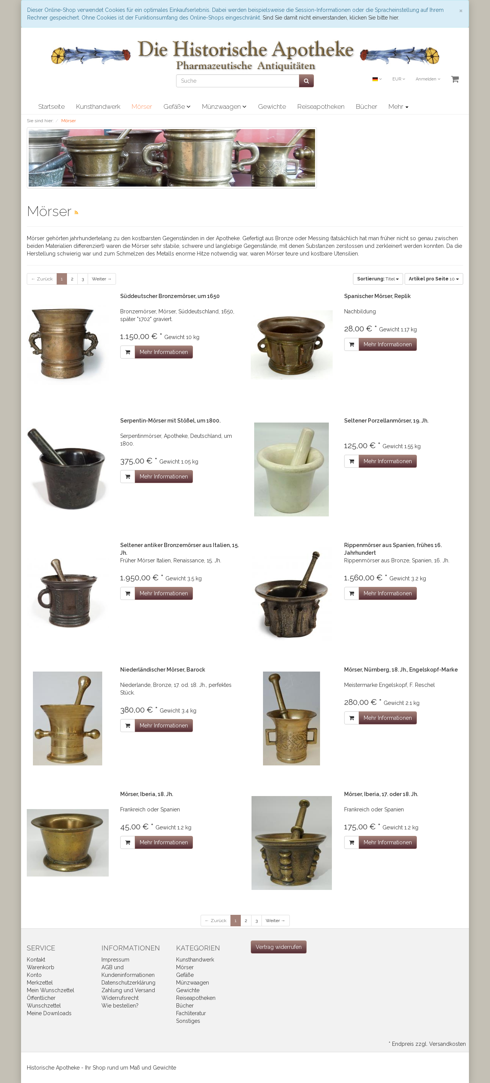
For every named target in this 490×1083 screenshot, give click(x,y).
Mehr (398, 106)
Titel (378, 279)
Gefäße (177, 106)
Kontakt (36, 960)
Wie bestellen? (120, 1006)
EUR (398, 79)
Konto (34, 975)
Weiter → (102, 279)
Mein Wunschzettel (50, 990)
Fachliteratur (191, 1013)
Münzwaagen (224, 106)
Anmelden (428, 79)
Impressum (115, 960)
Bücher (366, 106)
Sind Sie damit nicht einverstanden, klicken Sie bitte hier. (331, 18)
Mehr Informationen (164, 352)
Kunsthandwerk (98, 106)
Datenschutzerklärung (128, 983)
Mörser (142, 106)
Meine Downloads (49, 1013)
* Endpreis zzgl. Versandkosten (427, 1044)
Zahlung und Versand (128, 990)
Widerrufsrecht (120, 998)
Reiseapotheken (321, 106)
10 (434, 279)
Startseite (51, 106)
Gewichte (272, 106)
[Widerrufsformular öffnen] (279, 947)
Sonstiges (188, 1021)
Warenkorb (40, 967)
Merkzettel (40, 983)
